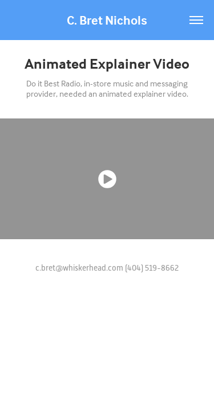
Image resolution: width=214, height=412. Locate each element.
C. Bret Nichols (107, 20)
